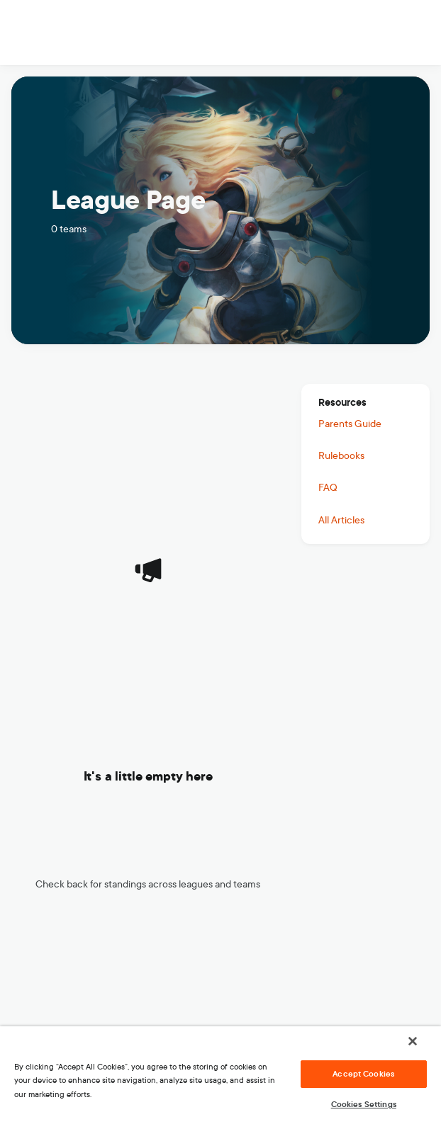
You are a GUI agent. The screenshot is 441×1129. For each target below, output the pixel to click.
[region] (220, 1077)
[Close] (412, 1041)
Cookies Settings (363, 1104)
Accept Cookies (363, 1073)
